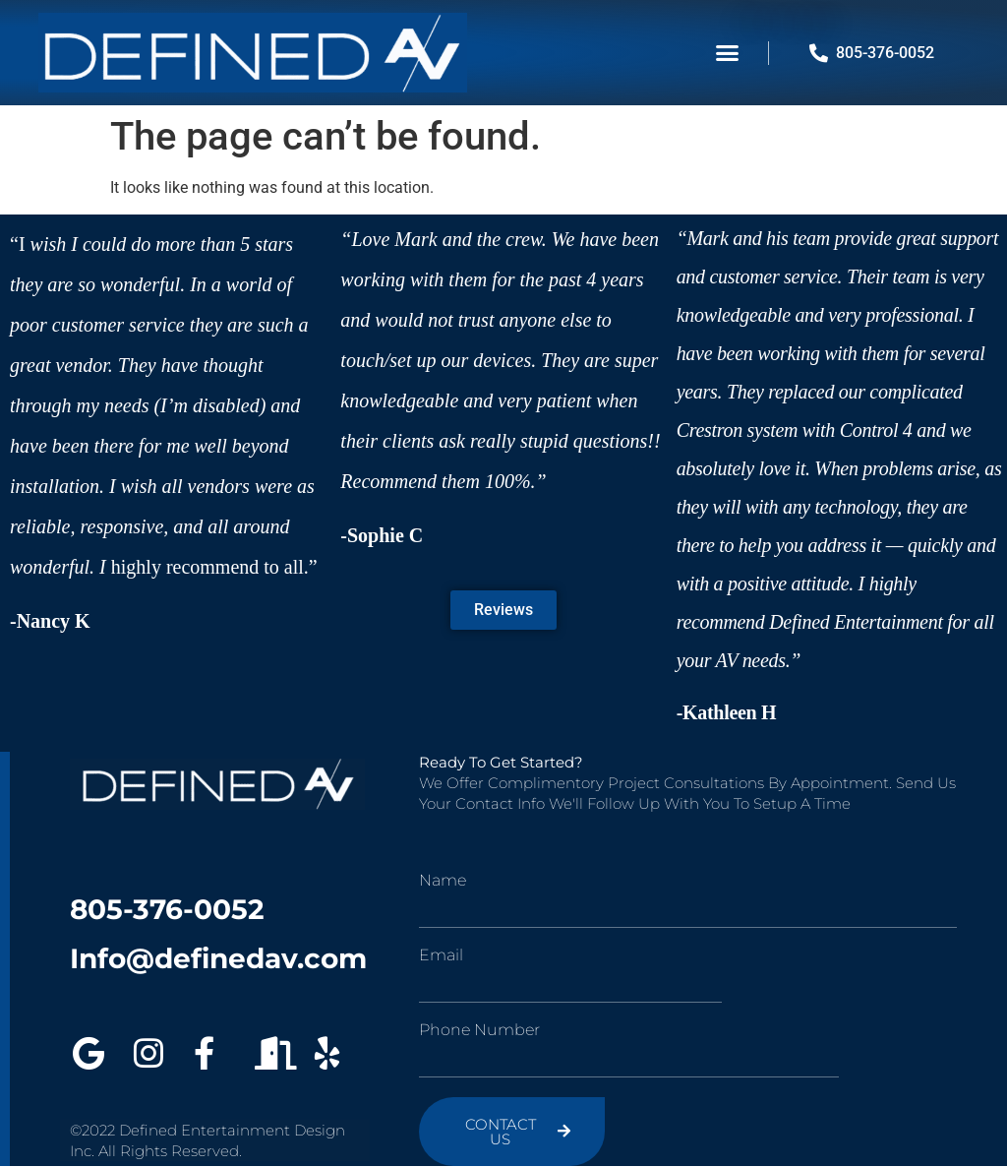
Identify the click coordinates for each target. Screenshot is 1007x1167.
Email (441, 955)
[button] (727, 53)
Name (442, 881)
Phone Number (479, 1030)
